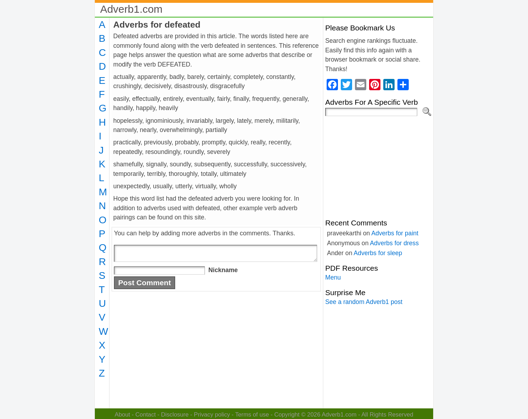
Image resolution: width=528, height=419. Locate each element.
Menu (333, 277)
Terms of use (252, 414)
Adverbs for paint (394, 233)
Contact (146, 414)
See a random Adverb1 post (363, 301)
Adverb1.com (131, 9)
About (122, 414)
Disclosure (175, 414)
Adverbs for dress (394, 243)
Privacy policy (212, 414)
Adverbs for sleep (378, 253)
